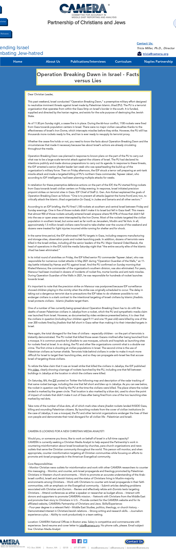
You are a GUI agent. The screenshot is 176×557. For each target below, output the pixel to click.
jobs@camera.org (89, 525)
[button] (53, 61)
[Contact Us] (134, 541)
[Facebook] (79, 541)
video (35, 369)
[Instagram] (74, 541)
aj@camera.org (117, 547)
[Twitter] (85, 541)
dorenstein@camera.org (138, 547)
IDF (55, 380)
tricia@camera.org (99, 547)
